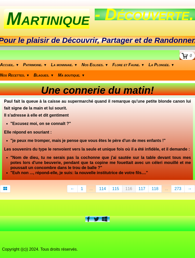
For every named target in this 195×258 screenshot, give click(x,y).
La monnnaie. (64, 65)
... (91, 189)
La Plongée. (161, 65)
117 (142, 189)
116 (128, 189)
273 (177, 189)
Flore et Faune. (128, 65)
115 (115, 189)
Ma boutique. (71, 75)
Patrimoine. (35, 65)
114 (102, 189)
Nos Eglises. (95, 65)
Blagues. (44, 75)
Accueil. (9, 65)
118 (155, 189)
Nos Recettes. (15, 75)
